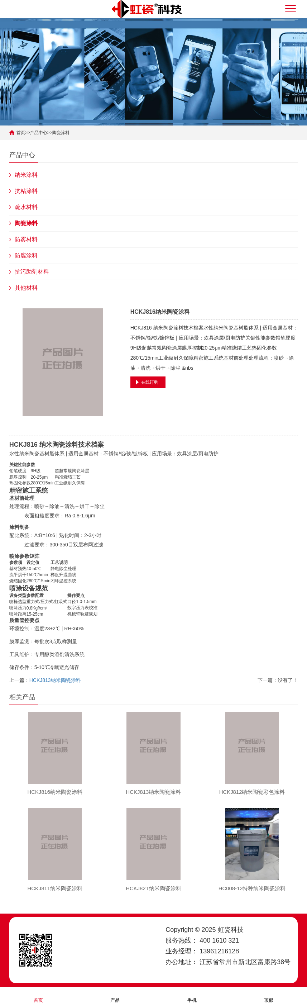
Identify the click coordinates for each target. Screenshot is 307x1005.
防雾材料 (26, 239)
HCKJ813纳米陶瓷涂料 (55, 680)
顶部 (268, 995)
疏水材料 (26, 207)
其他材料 (26, 288)
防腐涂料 (26, 255)
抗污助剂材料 (32, 272)
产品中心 (38, 132)
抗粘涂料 (26, 191)
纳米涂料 (26, 175)
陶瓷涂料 (60, 132)
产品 (115, 995)
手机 (192, 995)
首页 (20, 132)
